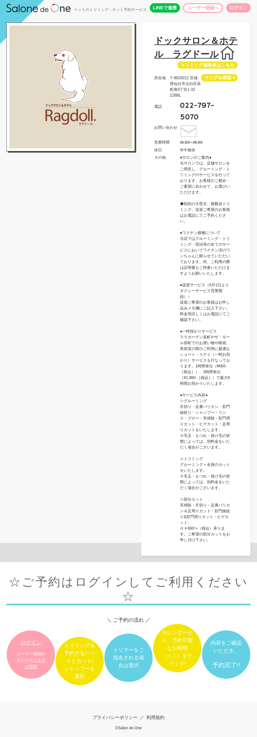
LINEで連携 (165, 7)
